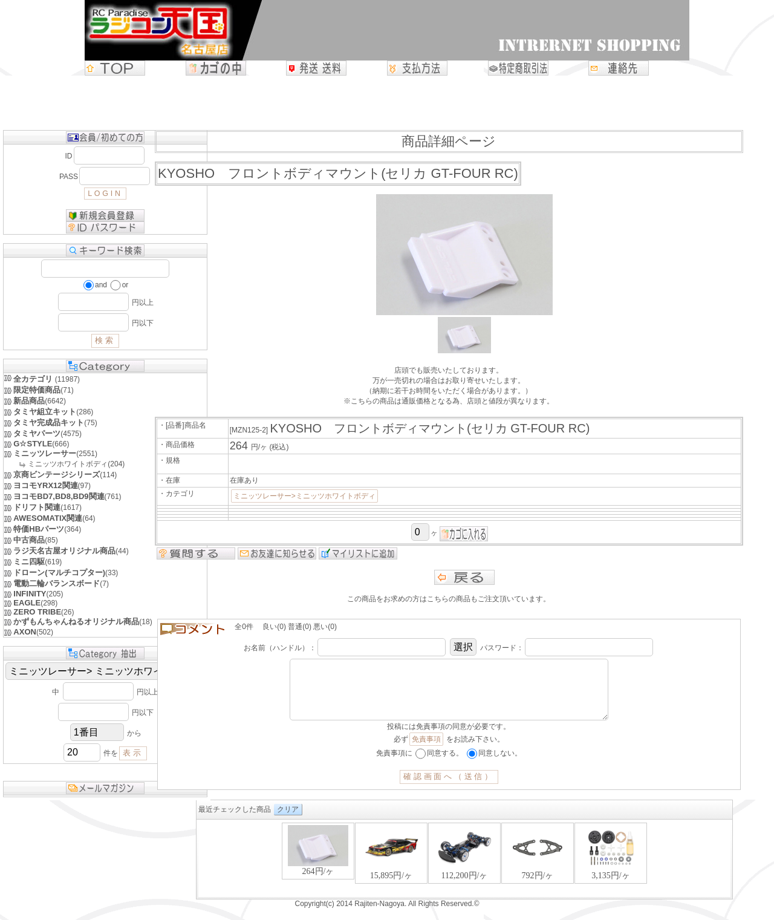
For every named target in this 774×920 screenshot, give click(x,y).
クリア (210, 821)
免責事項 (426, 751)
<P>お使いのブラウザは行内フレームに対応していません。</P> (387, 871)
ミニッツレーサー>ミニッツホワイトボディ (304, 496)
